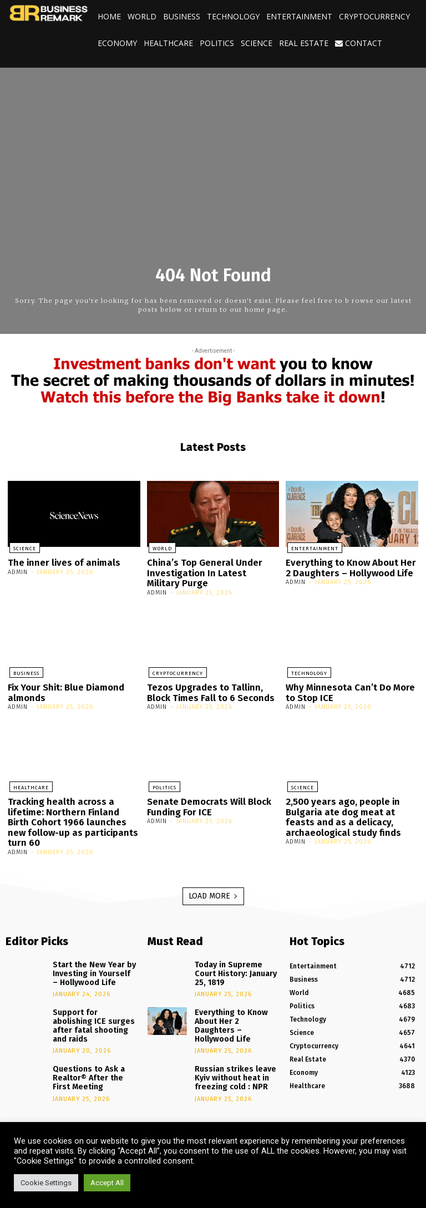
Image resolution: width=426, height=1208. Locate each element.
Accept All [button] (107, 1183)
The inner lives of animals (59, 562)
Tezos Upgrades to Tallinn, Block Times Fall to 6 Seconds (212, 688)
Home (109, 16)
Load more (213, 885)
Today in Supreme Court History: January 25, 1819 (234, 956)
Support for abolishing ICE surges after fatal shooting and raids (90, 1004)
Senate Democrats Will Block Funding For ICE (205, 800)
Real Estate (303, 43)
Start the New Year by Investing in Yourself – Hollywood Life (89, 960)
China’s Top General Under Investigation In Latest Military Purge (209, 571)
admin (18, 571)
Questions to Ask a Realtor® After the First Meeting (92, 1047)
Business (181, 16)
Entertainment (299, 16)
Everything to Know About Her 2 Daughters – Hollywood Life (349, 566)
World (142, 16)
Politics (217, 43)
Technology (233, 16)
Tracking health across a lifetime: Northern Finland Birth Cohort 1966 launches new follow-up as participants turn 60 (70, 813)
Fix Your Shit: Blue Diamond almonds (62, 688)
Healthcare (168, 43)
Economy (117, 43)
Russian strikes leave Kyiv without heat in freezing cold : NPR (230, 1042)
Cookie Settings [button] (46, 1183)
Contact (358, 43)
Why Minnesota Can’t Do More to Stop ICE (346, 688)
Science (256, 43)
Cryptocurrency (374, 16)
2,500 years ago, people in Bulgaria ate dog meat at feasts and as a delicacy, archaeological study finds (350, 809)
